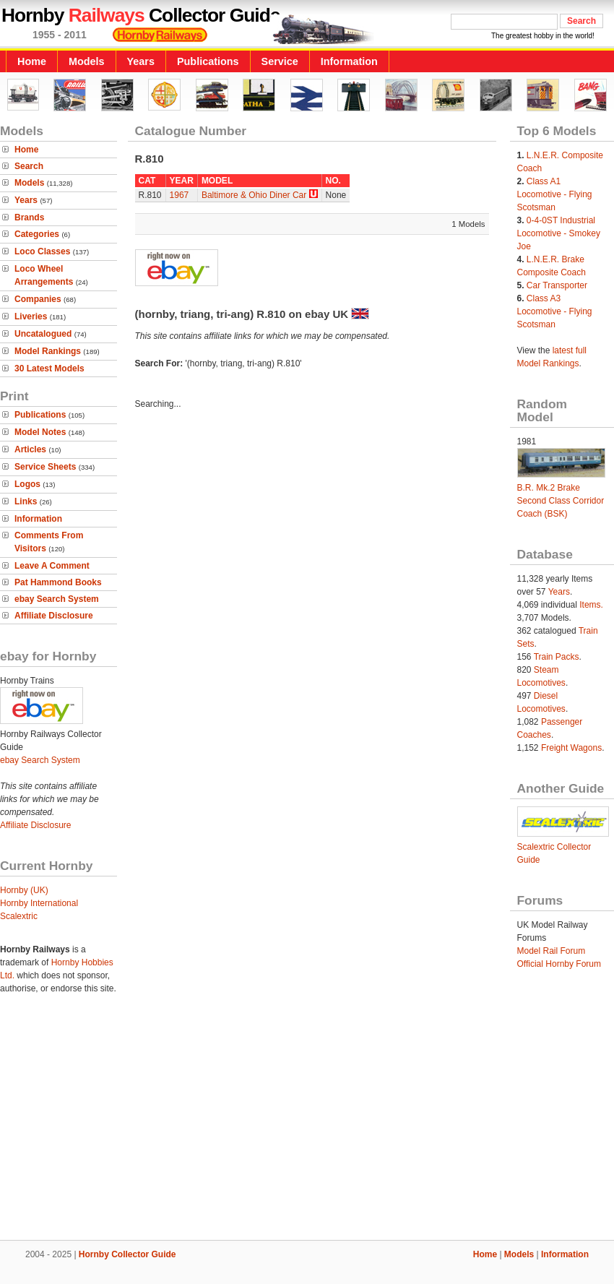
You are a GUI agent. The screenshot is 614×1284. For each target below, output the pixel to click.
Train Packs (556, 657)
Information (349, 61)
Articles (30, 449)
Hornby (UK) (24, 890)
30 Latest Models (49, 368)
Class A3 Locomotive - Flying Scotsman (554, 311)
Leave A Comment (52, 566)
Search (28, 166)
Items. (591, 605)
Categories (36, 234)
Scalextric (19, 916)
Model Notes (40, 432)
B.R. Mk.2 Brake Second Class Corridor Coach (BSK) (561, 501)
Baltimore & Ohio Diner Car (254, 195)
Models (87, 61)
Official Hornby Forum (559, 964)
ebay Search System (56, 599)
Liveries (30, 316)
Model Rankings (47, 351)
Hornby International (39, 903)
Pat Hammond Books (58, 582)
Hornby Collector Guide (127, 1254)
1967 (179, 195)
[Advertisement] (307, 1122)
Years (141, 61)
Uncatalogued (43, 334)
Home (31, 61)
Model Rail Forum (551, 951)
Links (25, 501)
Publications (208, 61)
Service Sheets (45, 467)
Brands (29, 217)
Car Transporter (557, 285)
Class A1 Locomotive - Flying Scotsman (554, 194)
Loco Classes (42, 251)
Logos (27, 484)
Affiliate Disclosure (53, 616)
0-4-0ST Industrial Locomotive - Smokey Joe (558, 233)
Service (279, 61)
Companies (37, 299)
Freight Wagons (571, 748)
